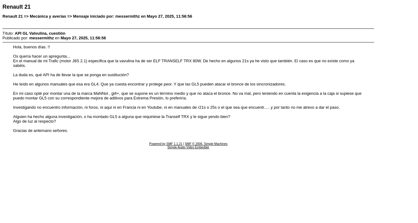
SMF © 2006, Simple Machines (206, 144)
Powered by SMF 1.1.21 (165, 144)
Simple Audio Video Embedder (188, 147)
